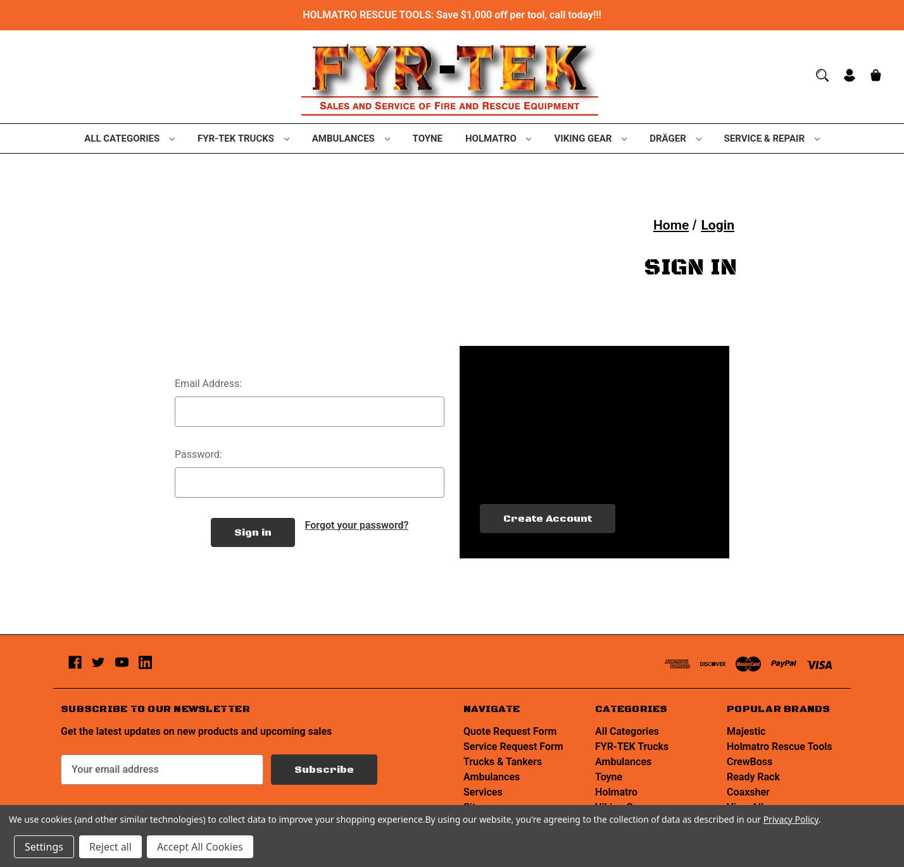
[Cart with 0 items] (876, 77)
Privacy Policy (791, 819)
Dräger (675, 138)
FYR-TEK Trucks (243, 138)
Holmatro (498, 138)
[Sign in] (849, 77)
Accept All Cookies (200, 847)
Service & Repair (772, 138)
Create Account (547, 518)
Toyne (428, 138)
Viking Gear (590, 138)
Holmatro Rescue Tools (779, 747)
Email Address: (208, 384)
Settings (44, 847)
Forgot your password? (357, 525)
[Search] (822, 75)
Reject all (110, 847)
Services (483, 792)
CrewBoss (749, 762)
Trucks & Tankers (502, 762)
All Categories (129, 138)
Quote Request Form (509, 731)
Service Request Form (513, 747)
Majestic (746, 731)
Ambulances (351, 138)
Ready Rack (753, 777)
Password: (198, 454)
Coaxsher (748, 792)
